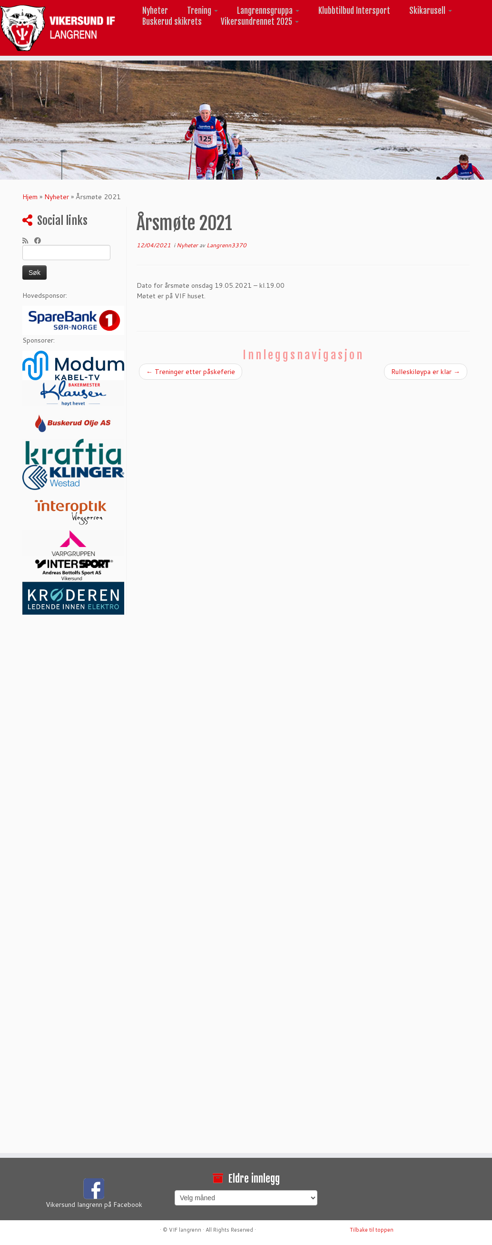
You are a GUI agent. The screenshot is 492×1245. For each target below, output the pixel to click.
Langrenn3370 (226, 245)
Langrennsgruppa (268, 11)
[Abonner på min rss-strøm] (28, 240)
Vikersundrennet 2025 (260, 22)
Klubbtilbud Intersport (354, 11)
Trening (202, 11)
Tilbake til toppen (372, 1230)
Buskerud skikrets (172, 22)
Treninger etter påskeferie (190, 371)
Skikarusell (430, 11)
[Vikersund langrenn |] (57, 28)
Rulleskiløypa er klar (425, 371)
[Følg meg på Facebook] (40, 240)
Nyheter (155, 11)
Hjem (30, 197)
